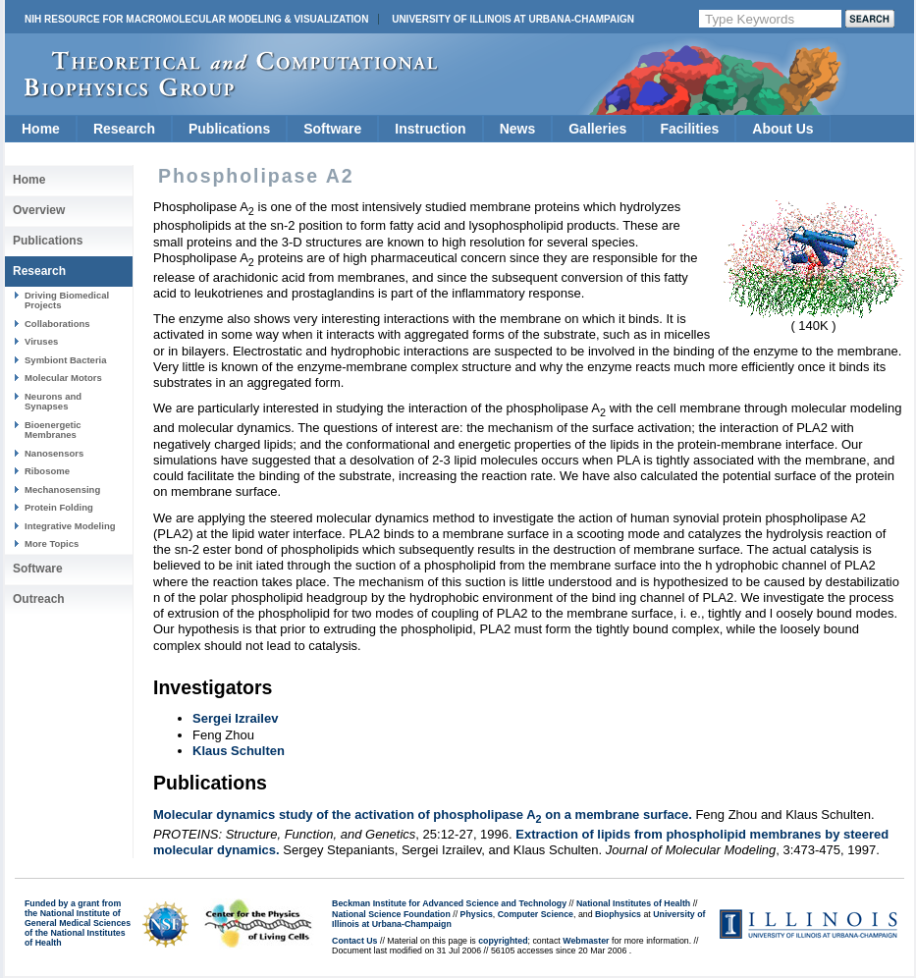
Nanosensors (54, 453)
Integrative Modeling (70, 525)
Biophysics (618, 914)
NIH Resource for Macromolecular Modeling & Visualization (196, 19)
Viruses (41, 341)
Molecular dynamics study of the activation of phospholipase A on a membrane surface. (422, 814)
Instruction (430, 128)
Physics (476, 914)
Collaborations (57, 323)
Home (41, 128)
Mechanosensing (62, 489)
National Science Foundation (391, 914)
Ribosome (47, 470)
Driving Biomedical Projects (67, 300)
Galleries (597, 128)
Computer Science (535, 914)
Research (124, 128)
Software (332, 128)
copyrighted (502, 941)
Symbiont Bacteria (66, 359)
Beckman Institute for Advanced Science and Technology (449, 903)
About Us (782, 128)
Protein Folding (59, 507)
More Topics (52, 543)
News (518, 128)
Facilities (689, 128)
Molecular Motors (63, 377)
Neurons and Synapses (53, 401)
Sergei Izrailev (235, 718)
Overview (39, 210)
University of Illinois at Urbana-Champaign (513, 19)
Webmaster (586, 941)
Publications (229, 128)
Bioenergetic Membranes (53, 429)
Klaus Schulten (238, 750)
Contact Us (354, 941)
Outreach (39, 599)
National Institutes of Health (633, 903)
